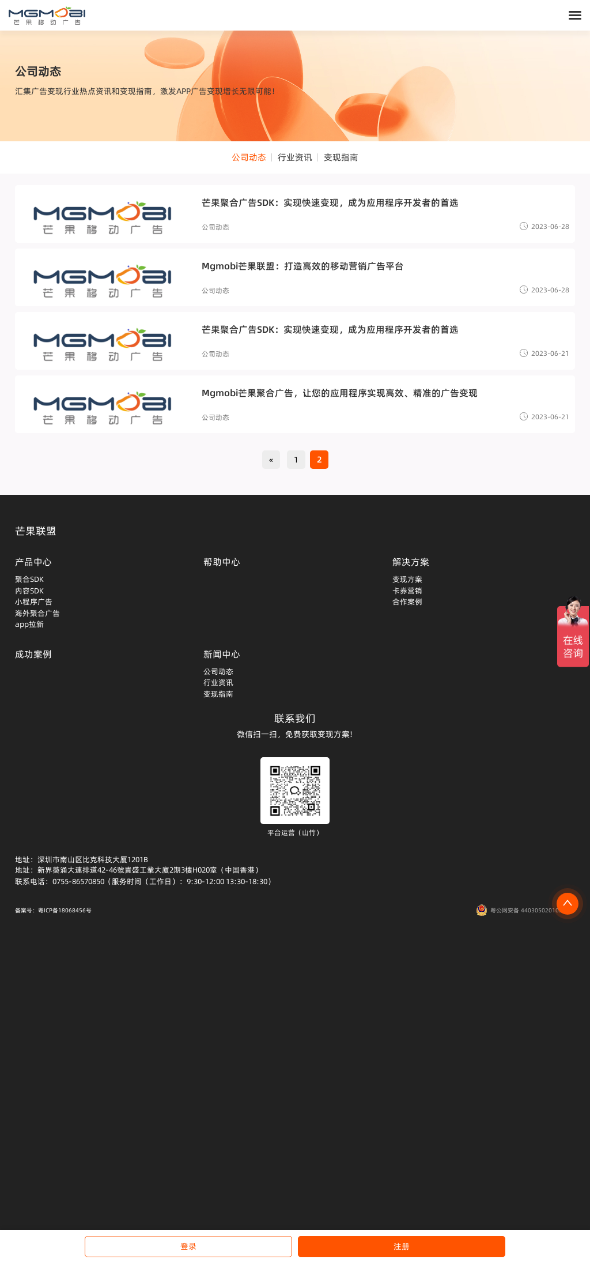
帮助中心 (221, 561)
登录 (188, 1246)
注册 (402, 1246)
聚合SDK (29, 579)
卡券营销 (407, 590)
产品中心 (33, 561)
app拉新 (29, 624)
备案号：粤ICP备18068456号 (53, 910)
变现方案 (407, 579)
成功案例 (33, 654)
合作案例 (407, 601)
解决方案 (410, 561)
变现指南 (341, 157)
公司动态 (249, 157)
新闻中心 (221, 654)
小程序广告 (33, 601)
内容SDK (29, 590)
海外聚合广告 (37, 613)
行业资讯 (295, 157)
